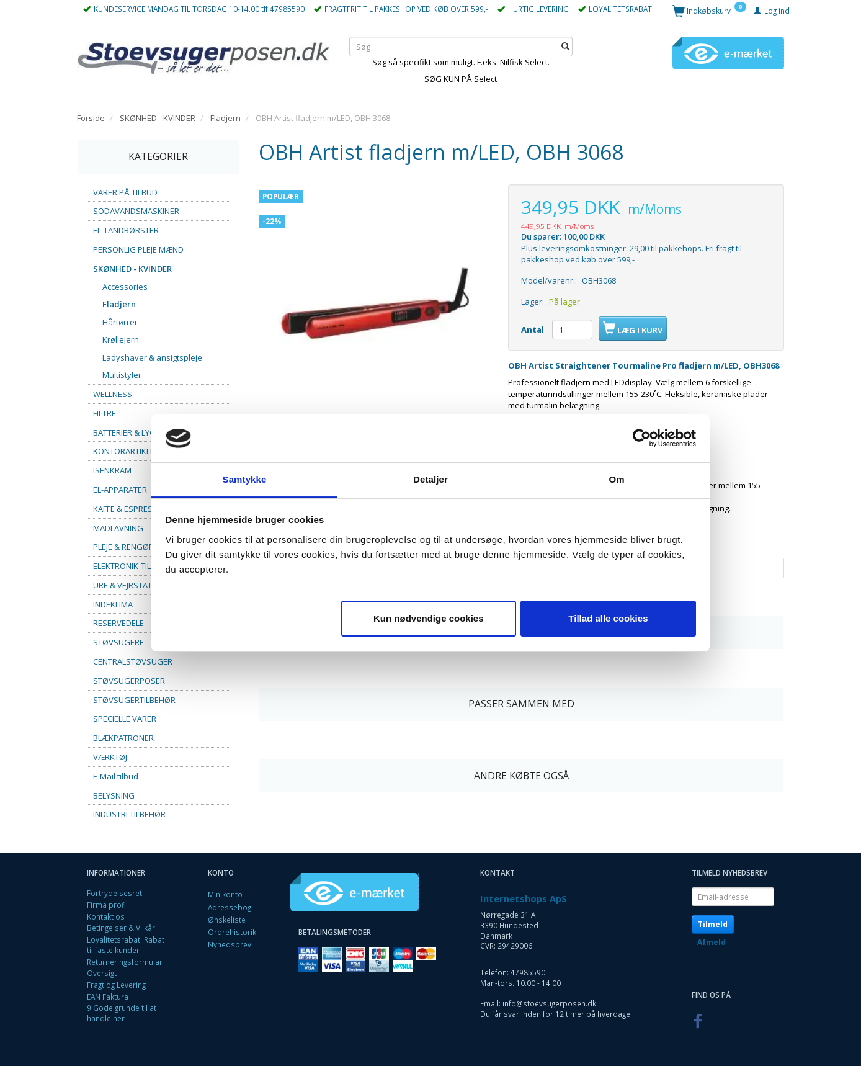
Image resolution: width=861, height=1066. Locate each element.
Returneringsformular (125, 962)
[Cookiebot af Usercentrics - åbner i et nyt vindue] (641, 438)
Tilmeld (713, 924)
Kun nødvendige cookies (428, 618)
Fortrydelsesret (114, 893)
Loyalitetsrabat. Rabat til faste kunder (125, 944)
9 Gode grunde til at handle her (121, 1013)
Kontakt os (106, 916)
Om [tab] (616, 479)
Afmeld (711, 942)
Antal (533, 329)
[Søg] (565, 46)
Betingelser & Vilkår (121, 928)
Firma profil (107, 905)
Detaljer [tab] (430, 479)
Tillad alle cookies (608, 618)
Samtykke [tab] (245, 479)
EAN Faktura (107, 996)
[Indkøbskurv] (709, 10)
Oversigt (102, 973)
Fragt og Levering (116, 985)
